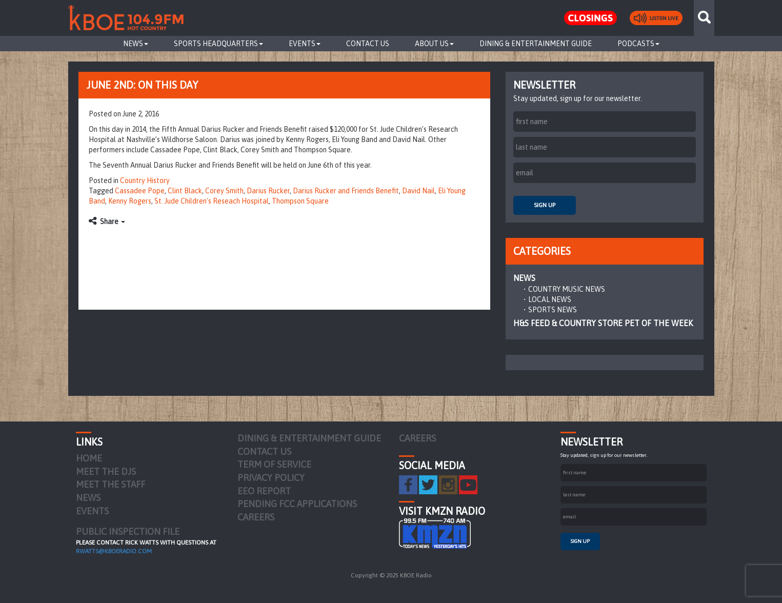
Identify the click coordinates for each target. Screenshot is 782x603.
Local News (549, 299)
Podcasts (638, 43)
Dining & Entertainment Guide (535, 43)
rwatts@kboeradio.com (114, 551)
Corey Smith (224, 191)
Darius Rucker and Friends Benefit (346, 191)
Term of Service (274, 464)
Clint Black (185, 191)
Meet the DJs (106, 471)
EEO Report (264, 491)
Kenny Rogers (129, 201)
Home (89, 458)
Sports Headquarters (218, 43)
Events (304, 43)
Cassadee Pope (140, 191)
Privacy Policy (271, 477)
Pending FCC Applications (297, 503)
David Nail (418, 191)
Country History (145, 180)
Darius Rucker (268, 191)
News (135, 43)
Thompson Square (300, 201)
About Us (434, 43)
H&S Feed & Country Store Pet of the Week (603, 323)
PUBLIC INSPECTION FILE (127, 531)
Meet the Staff (110, 484)
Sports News (552, 310)
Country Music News (566, 289)
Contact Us (367, 43)
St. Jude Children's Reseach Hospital (211, 201)
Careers (255, 517)
